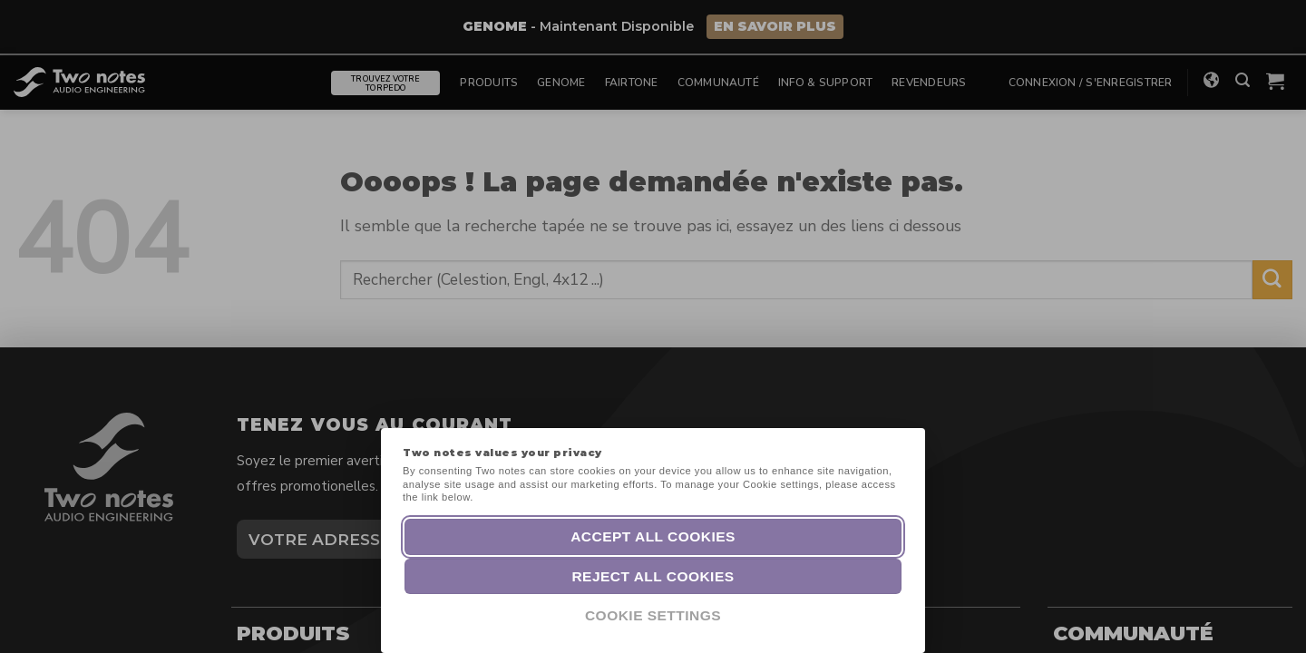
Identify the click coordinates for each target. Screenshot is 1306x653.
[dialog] (1272, 616)
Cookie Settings (653, 615)
